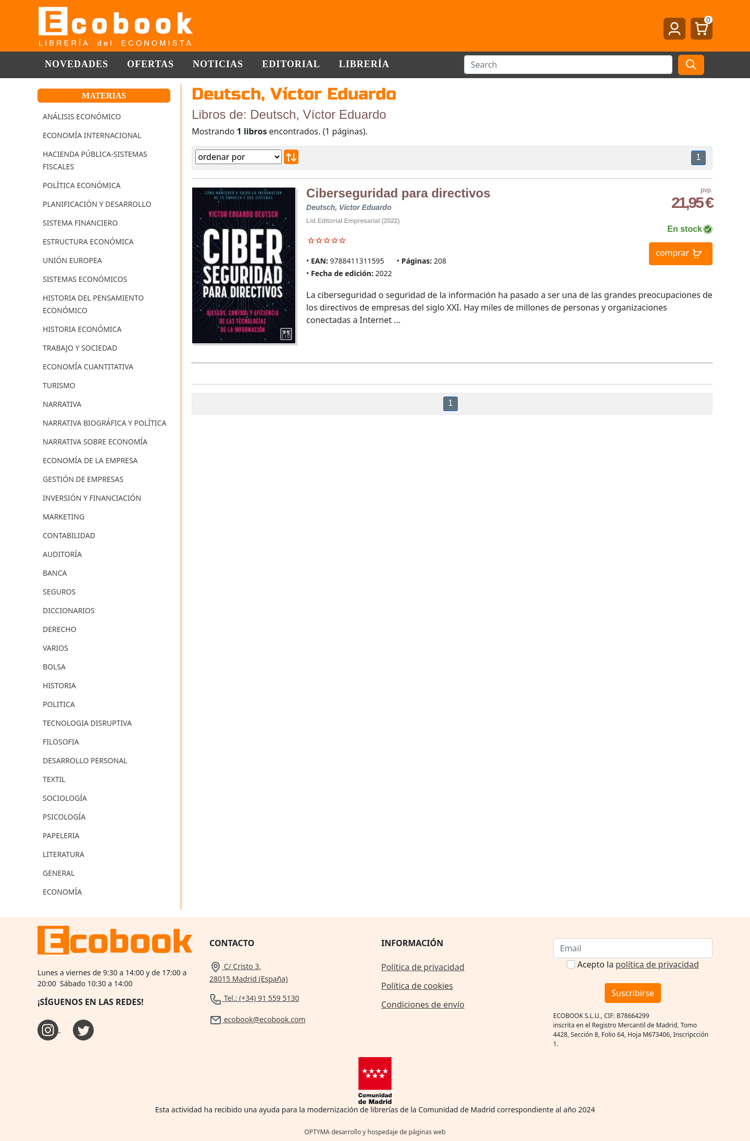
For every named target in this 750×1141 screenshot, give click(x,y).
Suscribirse (632, 993)
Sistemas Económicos (85, 279)
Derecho (60, 629)
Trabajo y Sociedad (80, 348)
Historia (59, 685)
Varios (55, 648)
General (58, 873)
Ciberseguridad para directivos (398, 193)
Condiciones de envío (423, 1004)
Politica (59, 704)
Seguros (59, 592)
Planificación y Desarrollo (97, 204)
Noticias (218, 64)
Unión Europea (72, 260)
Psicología (64, 817)
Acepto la (637, 964)
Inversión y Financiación (92, 498)
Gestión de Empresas (83, 479)
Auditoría (62, 554)
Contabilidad (69, 535)
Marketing (63, 517)
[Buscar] (568, 64)
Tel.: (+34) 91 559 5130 (254, 998)
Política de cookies (417, 985)
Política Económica (82, 185)
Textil (54, 779)
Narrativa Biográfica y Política (104, 423)
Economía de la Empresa (90, 460)
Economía (62, 892)
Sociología (65, 798)
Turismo (59, 385)
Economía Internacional (92, 135)
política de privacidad (657, 964)
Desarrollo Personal (85, 760)
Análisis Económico (82, 116)
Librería (364, 64)
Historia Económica (82, 329)
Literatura (63, 854)
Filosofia (61, 742)
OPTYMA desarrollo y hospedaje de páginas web (374, 1131)
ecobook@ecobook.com (257, 1019)
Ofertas (150, 64)
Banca (55, 573)
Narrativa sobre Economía (95, 442)
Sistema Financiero (80, 223)
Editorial (291, 64)
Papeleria (61, 835)
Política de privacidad (423, 967)
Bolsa (54, 667)
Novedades (76, 64)
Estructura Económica (88, 241)
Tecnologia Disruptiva (87, 723)
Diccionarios (69, 610)
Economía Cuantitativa (88, 366)
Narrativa (62, 404)
